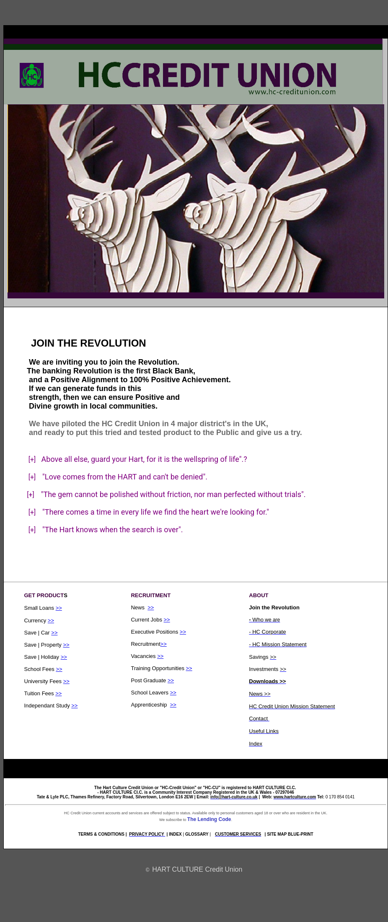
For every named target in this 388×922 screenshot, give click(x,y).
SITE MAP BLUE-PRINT (290, 834)
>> (59, 608)
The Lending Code (209, 819)
